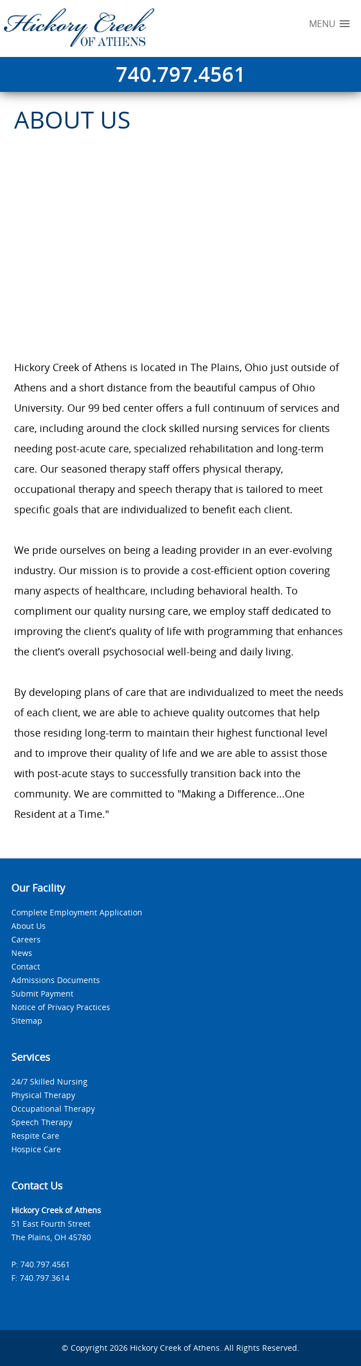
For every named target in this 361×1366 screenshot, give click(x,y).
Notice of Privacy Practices (60, 1007)
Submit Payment (42, 993)
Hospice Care (36, 1149)
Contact (25, 966)
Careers (26, 939)
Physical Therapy (43, 1095)
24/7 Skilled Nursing (49, 1081)
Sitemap (26, 1020)
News (21, 953)
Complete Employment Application (76, 912)
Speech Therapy (41, 1122)
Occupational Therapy (53, 1108)
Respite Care (35, 1135)
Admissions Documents (55, 980)
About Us (28, 925)
